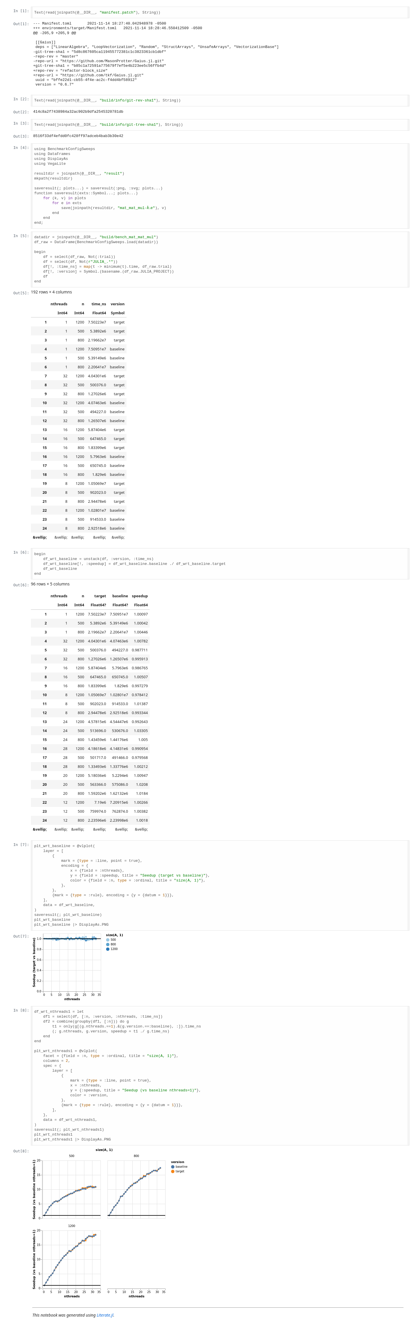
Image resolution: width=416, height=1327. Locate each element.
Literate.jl (105, 1315)
